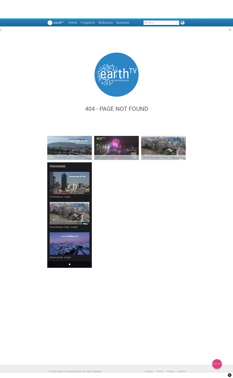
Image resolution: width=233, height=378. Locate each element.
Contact (217, 364)
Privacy (170, 371)
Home (72, 23)
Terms (160, 371)
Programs (88, 23)
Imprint (181, 371)
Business (122, 23)
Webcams (105, 23)
